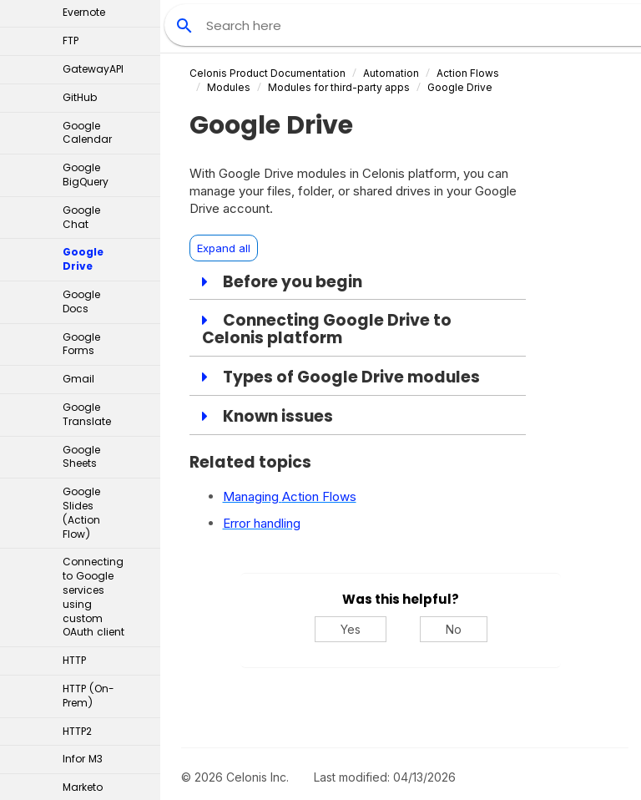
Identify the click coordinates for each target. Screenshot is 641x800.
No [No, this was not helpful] (454, 629)
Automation (391, 73)
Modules (228, 87)
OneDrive (85, 675)
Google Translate (87, 175)
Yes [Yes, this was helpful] (351, 629)
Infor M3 (83, 520)
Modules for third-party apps (339, 87)
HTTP (74, 421)
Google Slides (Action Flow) (81, 273)
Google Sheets (81, 218)
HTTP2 (77, 492)
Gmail (78, 140)
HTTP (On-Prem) (88, 457)
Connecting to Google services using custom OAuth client (93, 358)
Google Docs (81, 62)
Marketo (83, 548)
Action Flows (468, 73)
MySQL (79, 647)
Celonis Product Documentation (267, 73)
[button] (135, 583)
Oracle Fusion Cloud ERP (88, 717)
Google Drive (83, 20)
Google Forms (81, 105)
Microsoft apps (106, 584)
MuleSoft (84, 619)
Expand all (223, 248)
